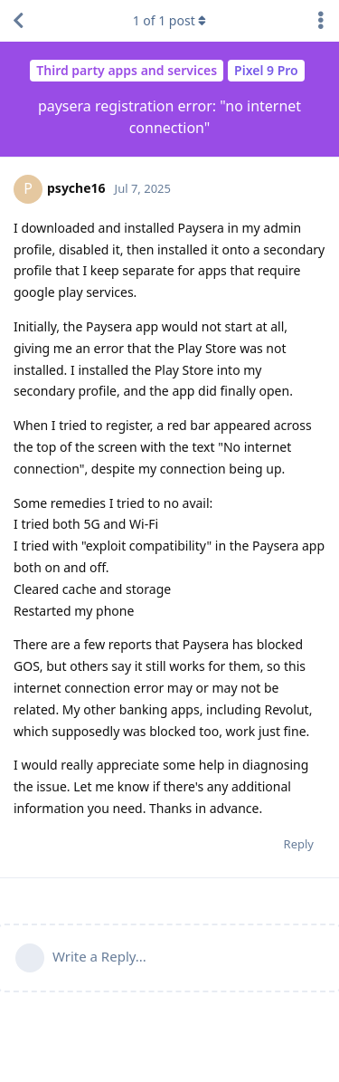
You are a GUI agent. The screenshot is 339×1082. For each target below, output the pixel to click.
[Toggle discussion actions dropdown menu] (321, 21)
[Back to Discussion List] (18, 21)
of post (170, 20)
